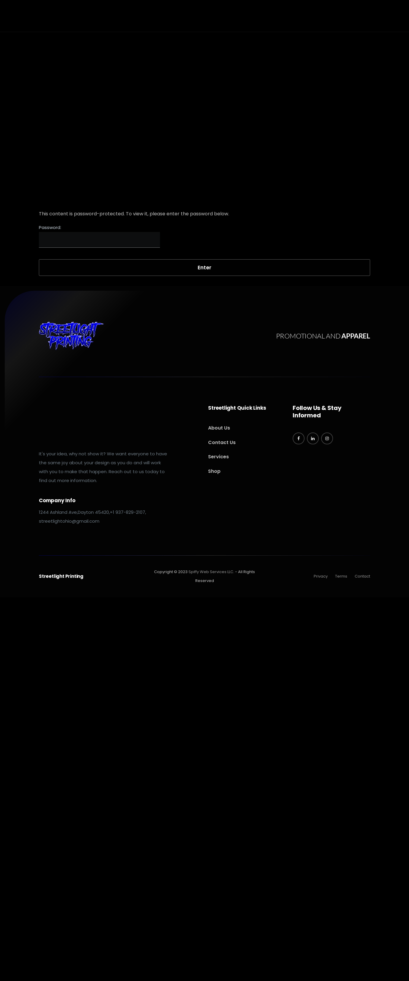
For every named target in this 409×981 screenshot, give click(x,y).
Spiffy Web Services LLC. (211, 572)
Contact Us (222, 442)
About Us (219, 427)
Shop (214, 471)
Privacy (321, 576)
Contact (362, 576)
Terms (341, 576)
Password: (99, 236)
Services (218, 456)
